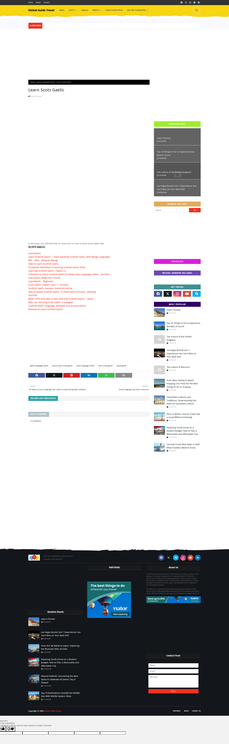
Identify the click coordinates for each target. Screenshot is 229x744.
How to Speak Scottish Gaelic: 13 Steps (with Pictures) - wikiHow (62, 291)
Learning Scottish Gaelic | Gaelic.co (47, 270)
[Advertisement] (114, 53)
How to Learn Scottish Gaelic (43, 263)
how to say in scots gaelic (62, 366)
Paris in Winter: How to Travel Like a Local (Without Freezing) (183, 416)
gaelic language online (46, 82)
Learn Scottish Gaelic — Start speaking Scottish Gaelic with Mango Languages (69, 256)
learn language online (85, 366)
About (38, 2)
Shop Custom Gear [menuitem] (114, 10)
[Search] (171, 210)
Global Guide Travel (41, 10)
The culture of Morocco (178, 367)
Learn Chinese (164, 138)
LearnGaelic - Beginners (41, 281)
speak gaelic (122, 366)
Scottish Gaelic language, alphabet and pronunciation (57, 305)
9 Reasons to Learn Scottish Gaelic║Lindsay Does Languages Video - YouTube (69, 274)
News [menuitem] (61, 10)
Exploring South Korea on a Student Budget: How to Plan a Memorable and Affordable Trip (182, 430)
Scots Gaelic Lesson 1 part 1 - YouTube (48, 284)
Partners (176, 711)
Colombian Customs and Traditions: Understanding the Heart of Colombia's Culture (181, 400)
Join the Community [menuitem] (136, 10)
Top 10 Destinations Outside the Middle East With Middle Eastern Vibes (60, 695)
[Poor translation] (10, 729)
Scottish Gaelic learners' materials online (50, 288)
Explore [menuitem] (84, 10)
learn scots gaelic (105, 366)
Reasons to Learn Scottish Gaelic (45, 309)
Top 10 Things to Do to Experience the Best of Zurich (175, 154)
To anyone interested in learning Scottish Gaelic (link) (56, 267)
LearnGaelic (34, 253)
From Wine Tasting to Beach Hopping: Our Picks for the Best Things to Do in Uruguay (182, 383)
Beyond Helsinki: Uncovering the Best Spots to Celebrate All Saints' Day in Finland (59, 679)
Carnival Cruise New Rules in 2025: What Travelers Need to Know (183, 446)
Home (30, 2)
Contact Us (196, 711)
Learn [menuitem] (71, 10)
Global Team (36, 96)
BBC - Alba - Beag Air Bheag (42, 260)
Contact (47, 2)
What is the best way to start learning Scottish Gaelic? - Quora (60, 298)
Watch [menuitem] (95, 10)
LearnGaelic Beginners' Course (44, 277)
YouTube (32, 295)
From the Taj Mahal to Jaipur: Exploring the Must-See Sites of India (60, 647)
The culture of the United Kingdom (174, 172)
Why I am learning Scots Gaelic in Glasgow (50, 302)
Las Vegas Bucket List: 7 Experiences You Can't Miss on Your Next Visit (176, 188)
